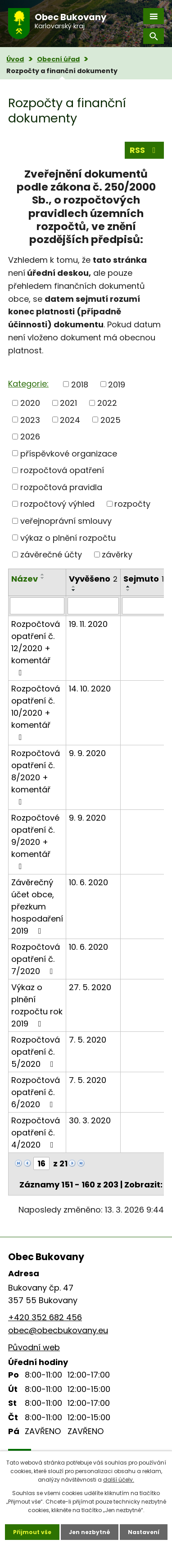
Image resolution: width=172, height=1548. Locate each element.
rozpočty (132, 503)
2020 (30, 403)
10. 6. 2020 (88, 882)
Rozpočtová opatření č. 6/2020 (35, 1092)
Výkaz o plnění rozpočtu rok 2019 (37, 1005)
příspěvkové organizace (68, 453)
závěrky (117, 554)
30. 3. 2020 (90, 1120)
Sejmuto (143, 578)
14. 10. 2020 (90, 688)
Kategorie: (28, 383)
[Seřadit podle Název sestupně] (43, 578)
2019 (116, 384)
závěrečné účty (51, 554)
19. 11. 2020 (88, 624)
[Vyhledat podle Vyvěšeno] (93, 605)
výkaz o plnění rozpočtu (68, 537)
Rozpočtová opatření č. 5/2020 (35, 1052)
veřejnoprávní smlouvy (66, 520)
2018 (79, 384)
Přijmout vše (32, 1532)
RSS (144, 150)
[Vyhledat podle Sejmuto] (143, 605)
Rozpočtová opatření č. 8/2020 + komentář (35, 777)
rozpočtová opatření (62, 470)
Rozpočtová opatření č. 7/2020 (35, 959)
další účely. (118, 1479)
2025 (110, 419)
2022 (107, 403)
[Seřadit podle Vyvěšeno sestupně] (74, 590)
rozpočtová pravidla (61, 486)
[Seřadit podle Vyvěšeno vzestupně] (74, 586)
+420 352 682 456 (45, 1317)
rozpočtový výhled (57, 503)
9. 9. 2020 (87, 753)
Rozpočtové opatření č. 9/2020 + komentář (35, 841)
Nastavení (143, 1532)
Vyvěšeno (93, 578)
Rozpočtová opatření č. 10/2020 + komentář (35, 712)
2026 (30, 436)
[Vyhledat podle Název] (37, 605)
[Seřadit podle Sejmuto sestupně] (128, 590)
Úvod (15, 59)
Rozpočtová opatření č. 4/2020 (35, 1132)
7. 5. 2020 (87, 1039)
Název (24, 578)
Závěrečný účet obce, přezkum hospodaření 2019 (37, 906)
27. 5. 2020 (90, 987)
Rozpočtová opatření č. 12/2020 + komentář (35, 647)
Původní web (34, 1347)
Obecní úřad (58, 59)
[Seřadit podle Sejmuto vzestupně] (128, 586)
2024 (70, 419)
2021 (68, 403)
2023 (30, 419)
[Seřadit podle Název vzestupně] (43, 574)
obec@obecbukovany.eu (58, 1330)
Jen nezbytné (89, 1532)
